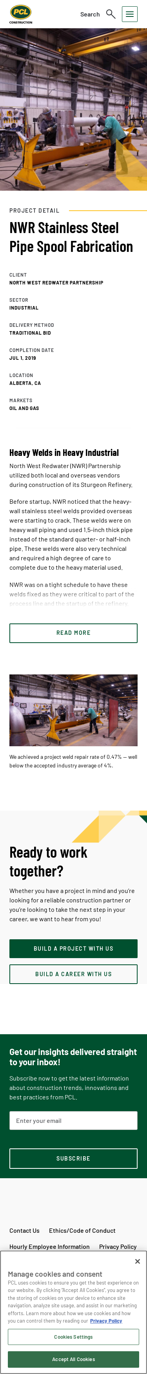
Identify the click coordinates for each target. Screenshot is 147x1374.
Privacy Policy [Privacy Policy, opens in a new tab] (106, 1321)
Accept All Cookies (73, 1359)
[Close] (137, 1261)
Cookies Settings (73, 1337)
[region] (73, 1312)
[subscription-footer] (73, 1158)
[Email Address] (73, 1120)
